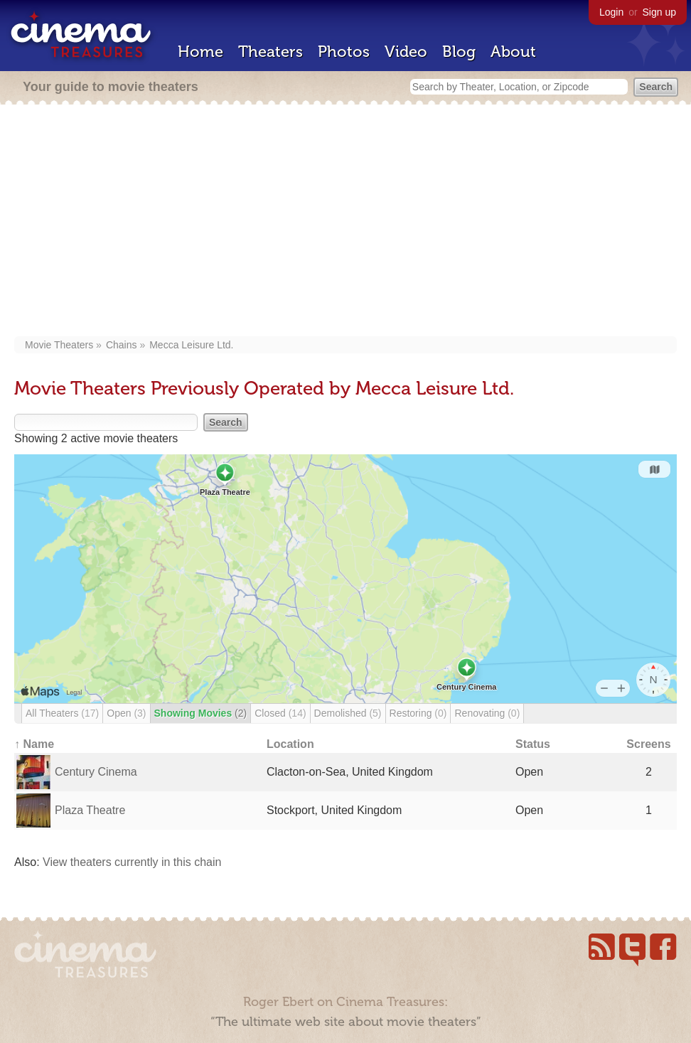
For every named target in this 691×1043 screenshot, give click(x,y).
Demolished (348, 713)
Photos (344, 51)
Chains (121, 345)
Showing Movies (200, 713)
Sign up (659, 12)
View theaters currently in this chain (132, 862)
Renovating (487, 713)
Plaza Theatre (90, 810)
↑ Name (34, 744)
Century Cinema (96, 772)
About (513, 51)
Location (290, 744)
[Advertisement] (350, 221)
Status (532, 744)
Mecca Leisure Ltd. (191, 345)
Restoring (418, 713)
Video (406, 51)
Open (126, 713)
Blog (459, 51)
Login (611, 12)
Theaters (270, 51)
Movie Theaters (59, 345)
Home (200, 51)
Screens (648, 744)
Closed (280, 713)
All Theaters (62, 713)
